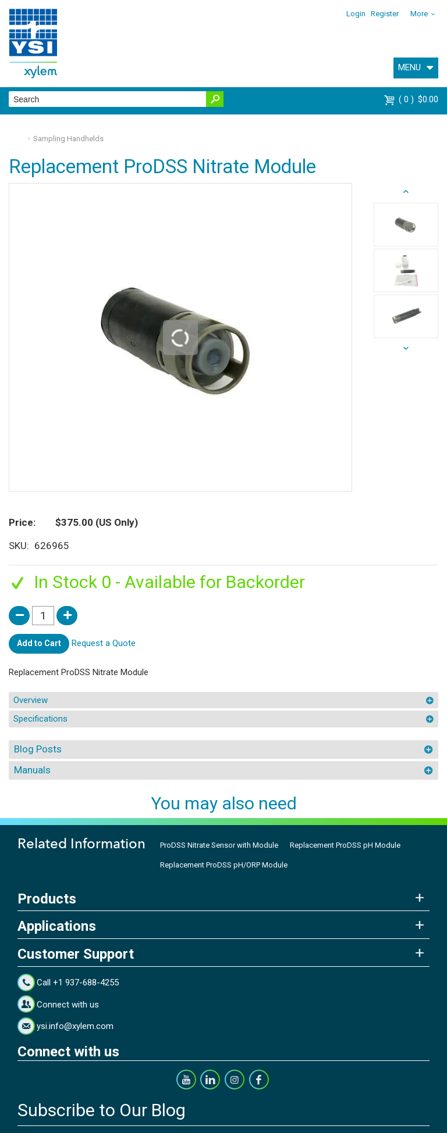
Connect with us (68, 1004)
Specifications (40, 718)
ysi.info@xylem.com (75, 1026)
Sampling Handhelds (68, 138)
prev (406, 348)
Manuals (32, 770)
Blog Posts (38, 749)
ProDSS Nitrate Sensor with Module (219, 845)
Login (356, 13)
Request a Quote (104, 643)
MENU (409, 67)
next (406, 191)
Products (46, 899)
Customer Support (75, 954)
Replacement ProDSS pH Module (345, 845)
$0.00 (418, 99)
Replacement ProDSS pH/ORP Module (224, 864)
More (419, 13)
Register (385, 13)
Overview (30, 700)
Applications (56, 926)
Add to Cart (39, 643)
